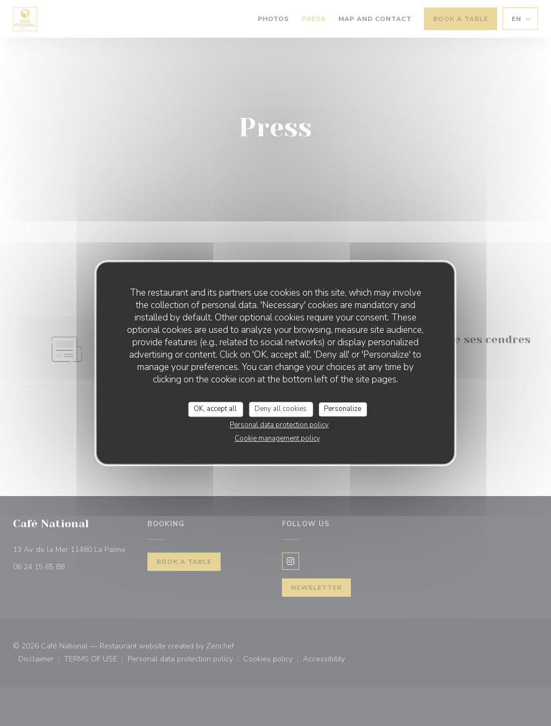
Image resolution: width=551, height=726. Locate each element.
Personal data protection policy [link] (279, 425)
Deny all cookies (281, 409)
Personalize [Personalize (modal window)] (342, 409)
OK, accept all (215, 409)
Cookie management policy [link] (277, 438)
